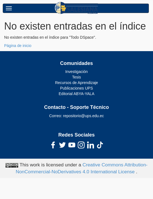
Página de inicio (17, 45)
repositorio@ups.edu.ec (83, 116)
